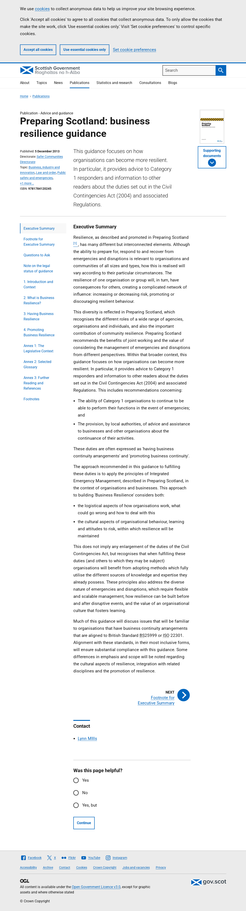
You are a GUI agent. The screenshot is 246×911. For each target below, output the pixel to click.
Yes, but (89, 805)
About (24, 83)
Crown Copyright (104, 867)
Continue (84, 823)
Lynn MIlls (87, 738)
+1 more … (27, 183)
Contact (64, 867)
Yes (85, 780)
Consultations (150, 83)
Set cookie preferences (134, 49)
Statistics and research (114, 83)
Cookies (81, 867)
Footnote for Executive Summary (39, 242)
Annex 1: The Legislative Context (38, 348)
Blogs (172, 83)
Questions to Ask (37, 255)
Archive (48, 867)
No (85, 792)
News (58, 83)
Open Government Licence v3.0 (96, 887)
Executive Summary (39, 228)
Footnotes (31, 399)
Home (24, 96)
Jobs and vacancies (136, 867)
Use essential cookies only (84, 50)
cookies (42, 8)
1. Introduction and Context (38, 284)
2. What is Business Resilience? (39, 300)
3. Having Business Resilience (39, 316)
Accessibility (28, 867)
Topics (41, 83)
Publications (79, 83)
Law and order (46, 172)
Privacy (161, 867)
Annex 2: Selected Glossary (37, 364)
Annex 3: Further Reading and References (36, 383)
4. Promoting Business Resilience (39, 332)
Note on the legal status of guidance (38, 268)
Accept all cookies (38, 50)
